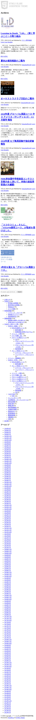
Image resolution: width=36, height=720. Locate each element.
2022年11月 (7, 507)
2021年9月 (7, 534)
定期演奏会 (11, 413)
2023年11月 (7, 484)
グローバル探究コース (19, 377)
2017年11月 (7, 618)
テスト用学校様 (27, 40)
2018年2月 (7, 614)
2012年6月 (7, 705)
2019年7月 (7, 582)
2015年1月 (7, 683)
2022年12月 (8, 505)
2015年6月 (7, 674)
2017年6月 (7, 628)
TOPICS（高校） (13, 326)
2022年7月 (7, 515)
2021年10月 (8, 532)
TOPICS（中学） (13, 360)
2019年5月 (7, 586)
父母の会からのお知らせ (16, 322)
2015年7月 (7, 672)
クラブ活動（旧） (17, 335)
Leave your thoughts (7, 42)
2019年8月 (7, 580)
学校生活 (11, 307)
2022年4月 (7, 520)
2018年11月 (7, 597)
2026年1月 (7, 434)
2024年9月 (7, 465)
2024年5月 (7, 472)
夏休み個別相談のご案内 (13, 61)
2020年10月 (8, 553)
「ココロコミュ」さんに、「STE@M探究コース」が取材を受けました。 (18, 227)
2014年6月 (7, 693)
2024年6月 (7, 471)
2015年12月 (8, 662)
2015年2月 (7, 682)
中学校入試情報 (13, 303)
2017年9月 (7, 622)
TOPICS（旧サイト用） (11, 324)
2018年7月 (7, 605)
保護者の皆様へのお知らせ (16, 320)
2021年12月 (8, 528)
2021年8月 (7, 536)
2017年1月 (7, 637)
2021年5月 (7, 542)
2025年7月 (7, 446)
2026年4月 (7, 428)
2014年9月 (7, 691)
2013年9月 (7, 695)
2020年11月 (7, 551)
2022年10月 (8, 509)
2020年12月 (8, 549)
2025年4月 (7, 451)
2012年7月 (7, 703)
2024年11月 (7, 461)
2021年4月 (7, 543)
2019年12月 (8, 572)
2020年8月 (7, 557)
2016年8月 (7, 647)
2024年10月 (8, 463)
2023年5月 (7, 496)
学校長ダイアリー (13, 314)
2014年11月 (7, 687)
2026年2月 (7, 432)
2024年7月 (7, 469)
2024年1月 (7, 480)
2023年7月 (7, 492)
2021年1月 (7, 547)
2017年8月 (7, 624)
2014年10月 (8, 689)
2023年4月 (7, 497)
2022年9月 (7, 511)
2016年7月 (7, 649)
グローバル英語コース (19, 337)
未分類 (6, 421)
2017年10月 (8, 620)
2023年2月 (7, 501)
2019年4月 (7, 588)
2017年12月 (8, 616)
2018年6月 (7, 607)
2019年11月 (7, 574)
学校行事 (11, 403)
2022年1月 (7, 526)
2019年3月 (7, 589)
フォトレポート (13, 398)
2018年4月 (7, 611)
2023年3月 (7, 499)
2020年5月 (7, 563)
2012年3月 (7, 710)
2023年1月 (7, 503)
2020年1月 (7, 570)
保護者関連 (8, 318)
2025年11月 (7, 438)
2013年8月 (7, 697)
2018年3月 (7, 613)
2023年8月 (7, 490)
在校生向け (11, 411)
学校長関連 (8, 311)
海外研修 (18, 349)
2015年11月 (7, 664)
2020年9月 (7, 555)
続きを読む (4, 56)
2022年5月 (7, 519)
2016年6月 (7, 651)
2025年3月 (7, 453)
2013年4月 (7, 699)
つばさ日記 (11, 394)
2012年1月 (7, 712)
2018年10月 (8, 599)
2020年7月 (7, 559)
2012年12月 (8, 701)
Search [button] (20, 292)
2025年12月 (8, 436)
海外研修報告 (12, 407)
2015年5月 (7, 676)
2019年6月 (7, 584)
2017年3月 (7, 634)
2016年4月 (7, 655)
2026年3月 (7, 430)
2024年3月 (7, 476)
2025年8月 (7, 444)
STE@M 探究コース (18, 328)
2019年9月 (7, 578)
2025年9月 (7, 442)
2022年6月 (7, 517)
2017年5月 (7, 630)
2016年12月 (8, 639)
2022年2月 (7, 524)
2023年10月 (8, 486)
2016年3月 (7, 657)
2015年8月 (7, 670)
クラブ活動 (11, 309)
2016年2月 (7, 659)
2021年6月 (7, 540)
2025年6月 (7, 448)
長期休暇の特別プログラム (23, 332)
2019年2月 (7, 591)
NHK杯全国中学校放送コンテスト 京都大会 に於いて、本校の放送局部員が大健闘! (17, 182)
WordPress (11, 717)
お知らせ (7, 299)
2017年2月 (7, 636)
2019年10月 (8, 576)
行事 (9, 419)
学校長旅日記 (12, 316)
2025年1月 (7, 457)
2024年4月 (7, 474)
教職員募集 (11, 415)
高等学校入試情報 (13, 305)
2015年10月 (8, 666)
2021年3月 (7, 545)
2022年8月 (7, 513)
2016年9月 (7, 645)
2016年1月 (7, 660)
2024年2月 (7, 478)
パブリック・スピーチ (15, 312)
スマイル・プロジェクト (23, 352)
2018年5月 (7, 609)
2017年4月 (7, 632)
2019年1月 (7, 593)
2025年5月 (7, 449)
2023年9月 (7, 488)
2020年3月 (7, 566)
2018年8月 (7, 603)
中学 (13, 396)
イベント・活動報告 (14, 358)
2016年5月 (7, 653)
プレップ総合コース (18, 351)
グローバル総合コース (19, 379)
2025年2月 (7, 455)
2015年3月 (7, 680)
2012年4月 (7, 708)
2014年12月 (8, 685)
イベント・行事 (17, 334)
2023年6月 (7, 494)
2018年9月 (7, 601)
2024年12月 (8, 459)
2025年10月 (8, 440)
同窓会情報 (11, 402)
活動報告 (11, 417)
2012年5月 (7, 706)
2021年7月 (7, 538)
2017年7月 (7, 626)
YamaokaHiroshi (26, 65)
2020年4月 (7, 565)
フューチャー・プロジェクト (24, 354)
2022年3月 (7, 522)
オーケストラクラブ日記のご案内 (17, 98)
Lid (16, 339)
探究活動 (18, 330)
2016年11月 (7, 641)
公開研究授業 (12, 409)
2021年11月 (7, 530)
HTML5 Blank (20, 717)
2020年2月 (7, 568)
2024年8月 (7, 467)
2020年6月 (7, 561)
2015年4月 (7, 678)
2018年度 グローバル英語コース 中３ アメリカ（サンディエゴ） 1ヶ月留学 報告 (18, 117)
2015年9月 (7, 668)
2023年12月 (8, 482)
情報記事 (11, 405)
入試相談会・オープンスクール (18, 400)
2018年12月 (8, 595)
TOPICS (6, 301)
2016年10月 (8, 643)
